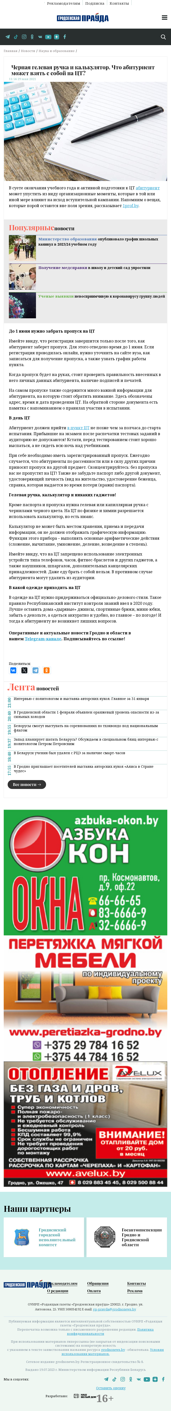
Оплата (94, 1290)
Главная (10, 51)
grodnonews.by (113, 1349)
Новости (28, 51)
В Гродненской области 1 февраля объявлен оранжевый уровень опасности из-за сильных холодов (86, 714)
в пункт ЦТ (78, 427)
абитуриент (148, 188)
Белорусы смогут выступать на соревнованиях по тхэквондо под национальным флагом (86, 728)
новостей (33, 688)
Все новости (24, 784)
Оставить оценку (111, 1388)
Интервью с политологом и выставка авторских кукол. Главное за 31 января (81, 699)
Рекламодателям (63, 3)
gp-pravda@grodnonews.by (114, 1309)
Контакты (119, 3)
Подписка (94, 3)
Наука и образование (57, 51)
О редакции (57, 1290)
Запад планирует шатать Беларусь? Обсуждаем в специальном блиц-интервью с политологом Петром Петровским (86, 741)
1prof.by (130, 205)
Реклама (134, 1290)
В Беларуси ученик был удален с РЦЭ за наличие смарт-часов (69, 753)
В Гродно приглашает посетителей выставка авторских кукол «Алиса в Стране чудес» (84, 768)
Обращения (98, 1283)
